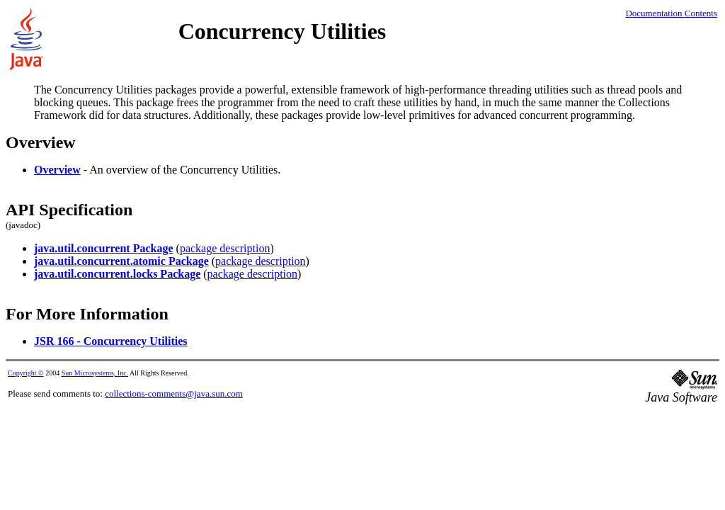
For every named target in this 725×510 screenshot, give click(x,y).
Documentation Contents (671, 13)
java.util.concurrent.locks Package (117, 274)
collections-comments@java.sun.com (174, 393)
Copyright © (26, 373)
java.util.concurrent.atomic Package (121, 261)
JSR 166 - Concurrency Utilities (111, 341)
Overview (57, 170)
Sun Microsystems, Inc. (95, 373)
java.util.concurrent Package (103, 248)
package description (225, 248)
